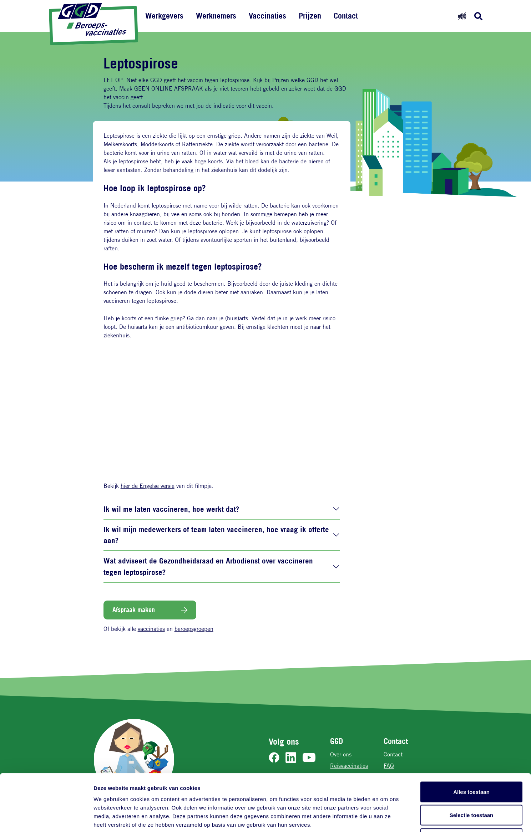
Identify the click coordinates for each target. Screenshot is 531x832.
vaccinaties (151, 629)
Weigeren (471, 785)
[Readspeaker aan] (461, 15)
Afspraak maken (133, 609)
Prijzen (310, 15)
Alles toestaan (471, 738)
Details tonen (386, 818)
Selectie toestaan (472, 762)
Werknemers (216, 15)
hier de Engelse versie (148, 486)
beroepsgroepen (194, 629)
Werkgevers (164, 15)
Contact (346, 15)
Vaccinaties (267, 15)
